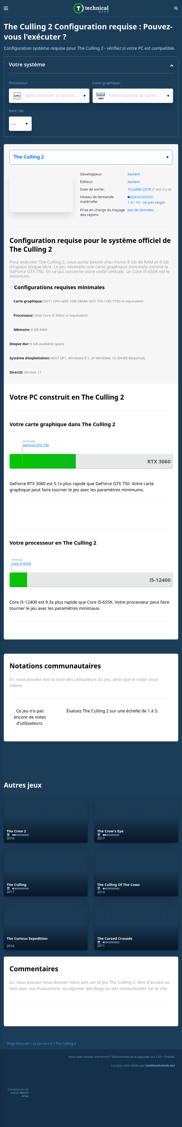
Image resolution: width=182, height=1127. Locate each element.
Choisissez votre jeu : (167, 157)
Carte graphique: (106, 82)
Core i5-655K (21, 563)
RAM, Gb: (16, 110)
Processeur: (18, 82)
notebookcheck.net (160, 1065)
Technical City (91, 8)
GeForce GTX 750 (35, 445)
